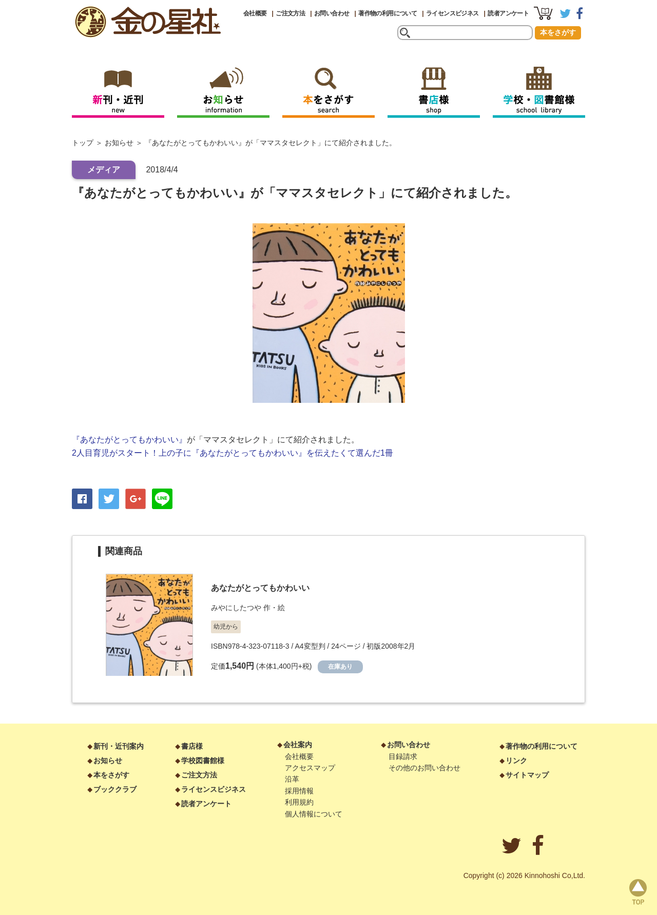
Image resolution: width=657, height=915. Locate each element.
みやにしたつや (236, 607)
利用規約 (299, 802)
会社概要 (255, 13)
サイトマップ (527, 775)
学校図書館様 (202, 760)
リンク (516, 760)
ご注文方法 (290, 13)
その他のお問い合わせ (424, 768)
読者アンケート (508, 13)
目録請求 (403, 756)
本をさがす (558, 32)
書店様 (192, 746)
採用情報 (299, 791)
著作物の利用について (387, 13)
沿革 (292, 779)
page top (638, 892)
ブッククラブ (115, 789)
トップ (82, 143)
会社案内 (297, 745)
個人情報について (313, 814)
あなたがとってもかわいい (260, 587)
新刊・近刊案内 (118, 746)
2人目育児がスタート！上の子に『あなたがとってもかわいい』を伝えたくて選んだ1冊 (232, 453)
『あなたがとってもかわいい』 (129, 439)
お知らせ (119, 143)
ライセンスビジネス (452, 13)
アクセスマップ (310, 768)
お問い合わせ (331, 13)
